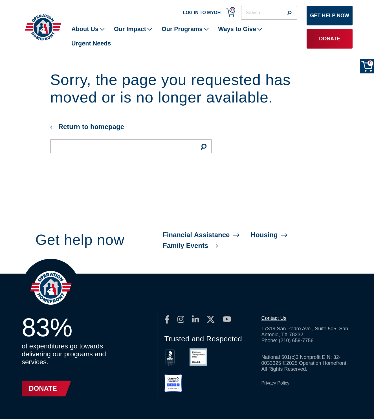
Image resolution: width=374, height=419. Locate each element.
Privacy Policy (275, 383)
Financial (201, 235)
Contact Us (273, 318)
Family (190, 245)
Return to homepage (87, 126)
